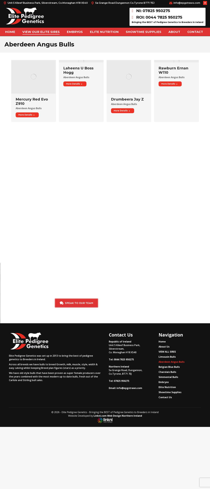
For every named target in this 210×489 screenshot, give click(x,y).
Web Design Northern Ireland (124, 415)
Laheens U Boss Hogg (78, 70)
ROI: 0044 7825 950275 (157, 17)
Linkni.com (100, 415)
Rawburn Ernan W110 (173, 70)
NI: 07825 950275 (151, 11)
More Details (26, 114)
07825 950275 (121, 381)
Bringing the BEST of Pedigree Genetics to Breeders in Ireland (167, 22)
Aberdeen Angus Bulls (29, 108)
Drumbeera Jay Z (127, 99)
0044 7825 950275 (124, 359)
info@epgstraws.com (184, 3)
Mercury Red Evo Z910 (32, 101)
